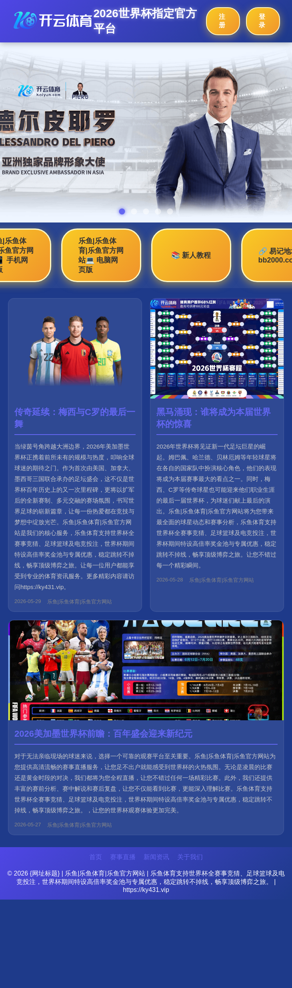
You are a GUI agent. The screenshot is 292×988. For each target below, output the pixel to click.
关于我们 (190, 857)
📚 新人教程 (191, 255)
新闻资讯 (156, 857)
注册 (222, 20)
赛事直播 (123, 857)
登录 (262, 20)
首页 (95, 857)
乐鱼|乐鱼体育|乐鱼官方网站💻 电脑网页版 (101, 255)
